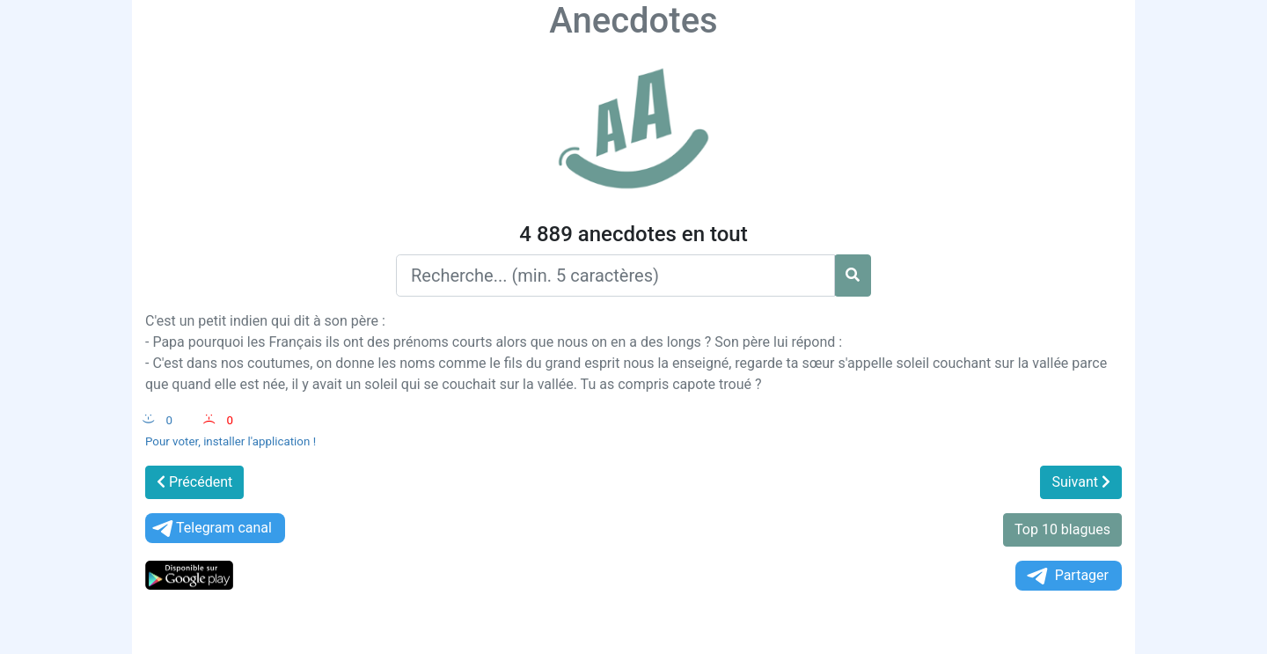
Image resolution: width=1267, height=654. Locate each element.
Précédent (194, 482)
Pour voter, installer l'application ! (230, 441)
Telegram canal (211, 528)
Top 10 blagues (1062, 529)
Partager (1066, 576)
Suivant (1080, 482)
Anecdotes (633, 20)
